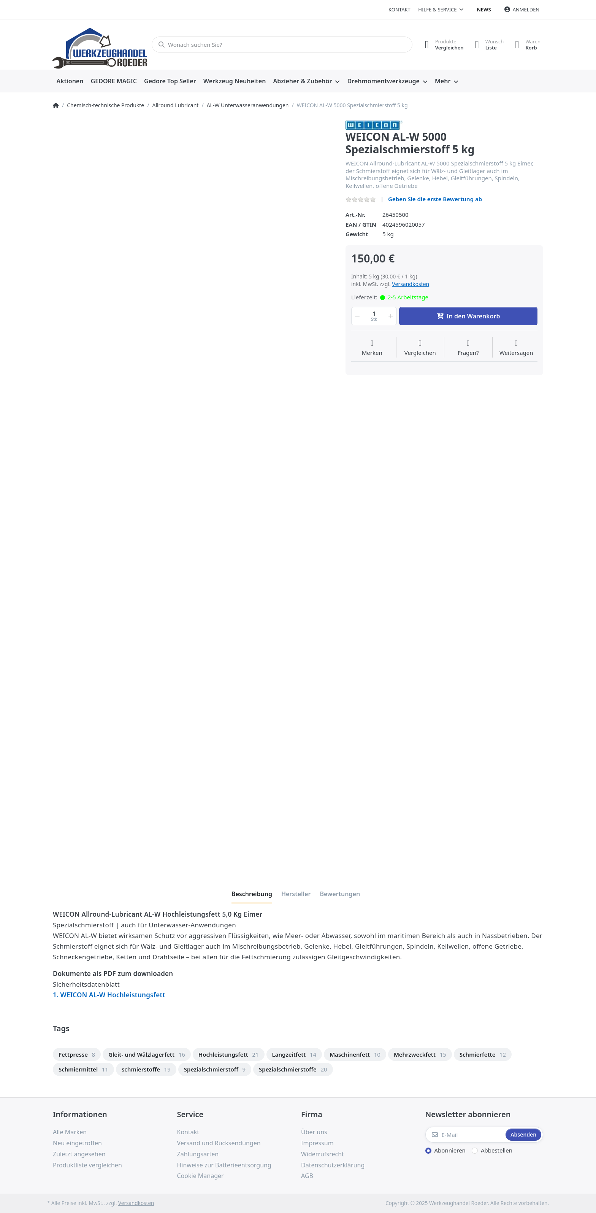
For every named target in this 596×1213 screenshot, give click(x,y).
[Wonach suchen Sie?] (282, 44)
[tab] (251, 893)
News (484, 9)
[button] (356, 316)
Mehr (442, 81)
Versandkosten (410, 284)
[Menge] (374, 316)
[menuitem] (70, 81)
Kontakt (399, 9)
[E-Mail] (464, 1135)
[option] (77, 1054)
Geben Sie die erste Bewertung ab (435, 199)
